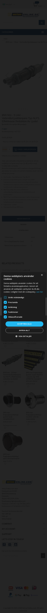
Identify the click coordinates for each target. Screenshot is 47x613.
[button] (23, 336)
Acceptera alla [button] (24, 324)
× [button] (42, 275)
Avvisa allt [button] (24, 330)
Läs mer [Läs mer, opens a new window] (39, 292)
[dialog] (23, 306)
